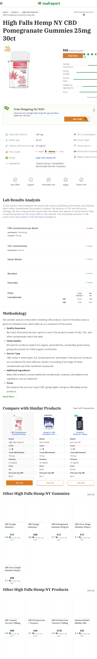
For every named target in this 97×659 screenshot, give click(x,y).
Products (14, 12)
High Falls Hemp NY (30, 12)
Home (5, 12)
